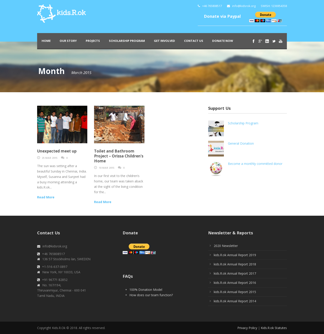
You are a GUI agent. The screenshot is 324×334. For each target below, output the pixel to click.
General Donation (241, 143)
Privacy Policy (247, 328)
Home (46, 41)
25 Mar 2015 (49, 157)
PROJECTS (93, 41)
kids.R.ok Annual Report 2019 (235, 255)
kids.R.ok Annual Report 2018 (235, 264)
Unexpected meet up (56, 151)
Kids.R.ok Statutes (274, 328)
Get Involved (164, 41)
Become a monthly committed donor (255, 163)
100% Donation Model (145, 289)
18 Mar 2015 (106, 167)
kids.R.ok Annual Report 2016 (235, 282)
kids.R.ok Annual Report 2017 (235, 273)
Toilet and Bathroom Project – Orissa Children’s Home (118, 156)
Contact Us (193, 41)
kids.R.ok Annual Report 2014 (235, 301)
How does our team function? (151, 295)
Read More (45, 197)
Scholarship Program (127, 41)
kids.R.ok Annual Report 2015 (235, 292)
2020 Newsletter (226, 246)
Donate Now (222, 41)
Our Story (68, 41)
